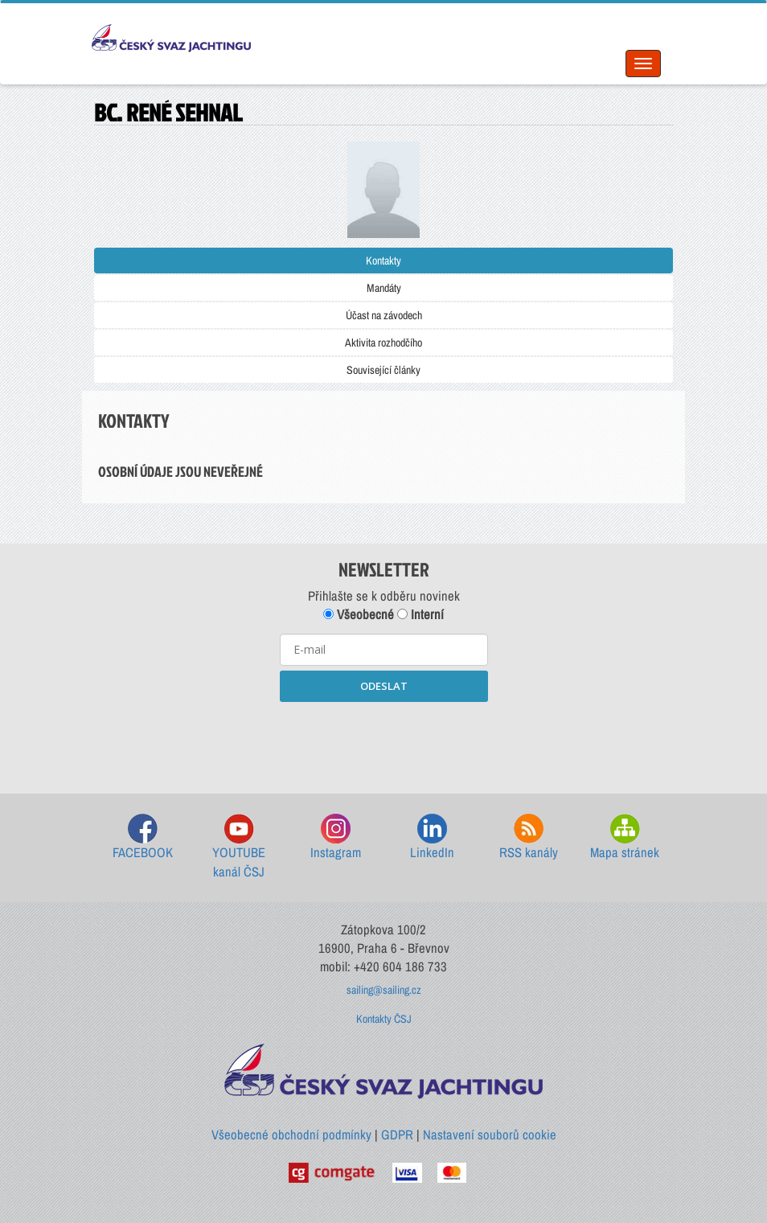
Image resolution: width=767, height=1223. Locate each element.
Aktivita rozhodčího (383, 342)
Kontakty (383, 260)
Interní (420, 614)
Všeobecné (358, 614)
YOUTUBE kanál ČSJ (238, 847)
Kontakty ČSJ (384, 1019)
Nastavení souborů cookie (489, 1134)
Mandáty (384, 288)
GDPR (397, 1134)
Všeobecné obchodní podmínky (291, 1134)
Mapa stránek (624, 837)
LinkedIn (432, 837)
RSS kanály (528, 837)
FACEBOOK (143, 837)
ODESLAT (384, 686)
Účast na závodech (384, 315)
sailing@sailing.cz (384, 990)
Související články (383, 370)
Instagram (335, 837)
